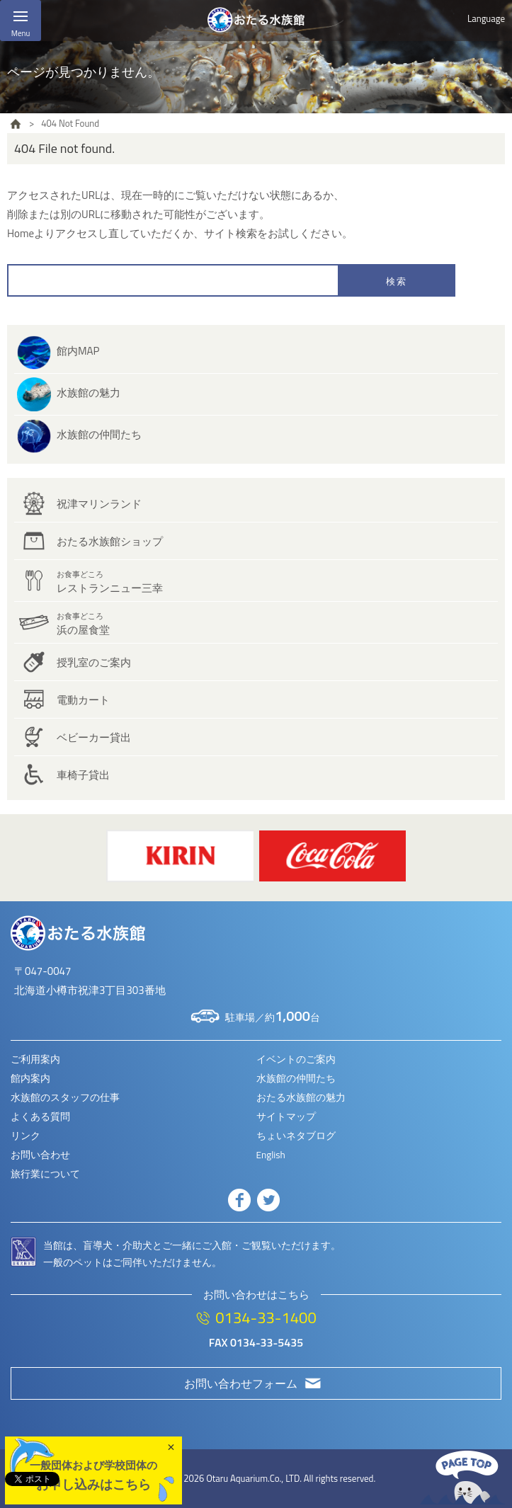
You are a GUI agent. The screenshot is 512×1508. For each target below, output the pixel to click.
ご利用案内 (35, 1059)
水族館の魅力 (88, 392)
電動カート (83, 700)
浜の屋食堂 (83, 624)
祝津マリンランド (99, 504)
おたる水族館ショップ (110, 541)
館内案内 (30, 1078)
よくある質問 (40, 1116)
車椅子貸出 (83, 775)
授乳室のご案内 (94, 662)
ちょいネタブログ (296, 1136)
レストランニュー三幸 (110, 582)
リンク (25, 1136)
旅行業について (45, 1174)
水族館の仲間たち (99, 434)
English (270, 1155)
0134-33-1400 (265, 1318)
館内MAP (78, 351)
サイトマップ (286, 1116)
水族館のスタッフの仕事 (65, 1097)
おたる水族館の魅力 (301, 1097)
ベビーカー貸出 (94, 737)
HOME (15, 124)
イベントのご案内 (296, 1059)
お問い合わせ (40, 1155)
